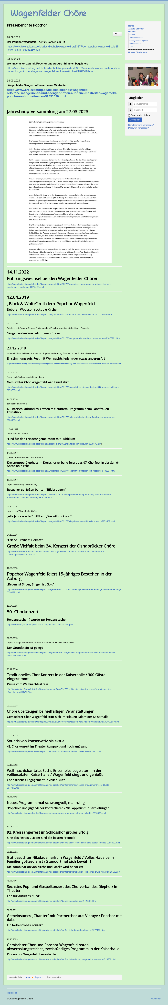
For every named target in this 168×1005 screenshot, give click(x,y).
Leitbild (132, 35)
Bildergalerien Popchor (138, 41)
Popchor (132, 31)
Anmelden (135, 120)
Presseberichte (135, 44)
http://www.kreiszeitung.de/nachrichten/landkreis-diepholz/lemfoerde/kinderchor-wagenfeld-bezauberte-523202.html (61, 959)
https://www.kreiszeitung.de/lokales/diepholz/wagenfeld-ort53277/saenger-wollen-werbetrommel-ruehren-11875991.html (63, 338)
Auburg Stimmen (136, 28)
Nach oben (156, 998)
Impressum (12, 993)
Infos (131, 46)
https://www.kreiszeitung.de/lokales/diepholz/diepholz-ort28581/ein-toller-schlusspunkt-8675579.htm (54, 444)
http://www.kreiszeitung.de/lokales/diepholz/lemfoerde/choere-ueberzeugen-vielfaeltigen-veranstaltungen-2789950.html (63, 722)
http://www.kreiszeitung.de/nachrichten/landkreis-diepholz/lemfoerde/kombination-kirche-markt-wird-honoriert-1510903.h (63, 872)
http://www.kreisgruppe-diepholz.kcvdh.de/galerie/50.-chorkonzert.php (40, 624)
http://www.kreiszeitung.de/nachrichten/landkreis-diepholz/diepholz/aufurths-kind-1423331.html (51, 901)
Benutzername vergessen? (141, 125)
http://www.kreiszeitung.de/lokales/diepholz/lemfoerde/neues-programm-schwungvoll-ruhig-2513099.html (56, 813)
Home (131, 26)
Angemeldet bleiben (140, 115)
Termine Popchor (136, 38)
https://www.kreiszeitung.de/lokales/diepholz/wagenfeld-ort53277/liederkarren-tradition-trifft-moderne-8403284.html (61, 471)
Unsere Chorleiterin (137, 52)
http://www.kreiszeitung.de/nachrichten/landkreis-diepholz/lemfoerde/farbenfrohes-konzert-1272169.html (56, 930)
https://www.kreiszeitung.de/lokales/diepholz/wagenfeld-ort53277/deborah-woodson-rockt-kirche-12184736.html (59, 314)
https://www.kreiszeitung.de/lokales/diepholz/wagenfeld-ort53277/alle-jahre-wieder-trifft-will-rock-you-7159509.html (61, 521)
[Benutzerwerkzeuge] (117, 34)
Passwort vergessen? (138, 128)
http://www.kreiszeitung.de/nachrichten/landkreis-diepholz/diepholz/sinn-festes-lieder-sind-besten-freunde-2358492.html (63, 842)
